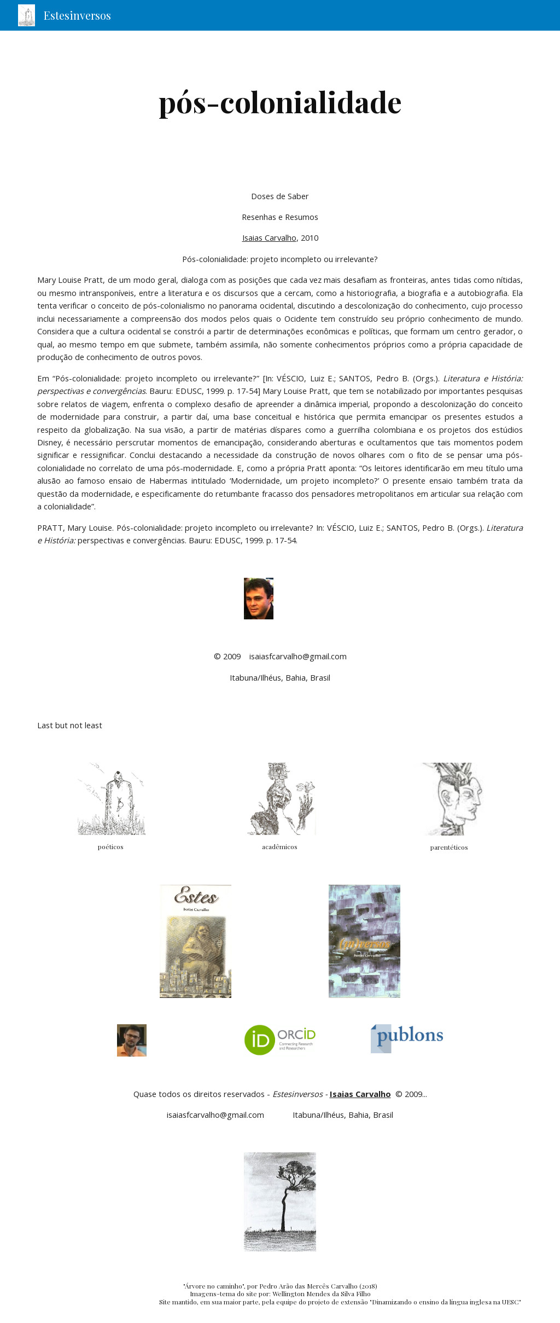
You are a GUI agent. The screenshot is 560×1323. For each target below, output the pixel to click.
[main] (280, 101)
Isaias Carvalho (269, 237)
